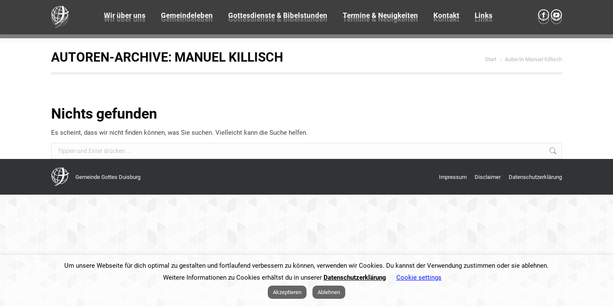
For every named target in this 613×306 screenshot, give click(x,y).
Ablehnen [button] (329, 292)
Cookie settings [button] (418, 277)
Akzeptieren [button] (287, 292)
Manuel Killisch (229, 57)
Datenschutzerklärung (355, 277)
